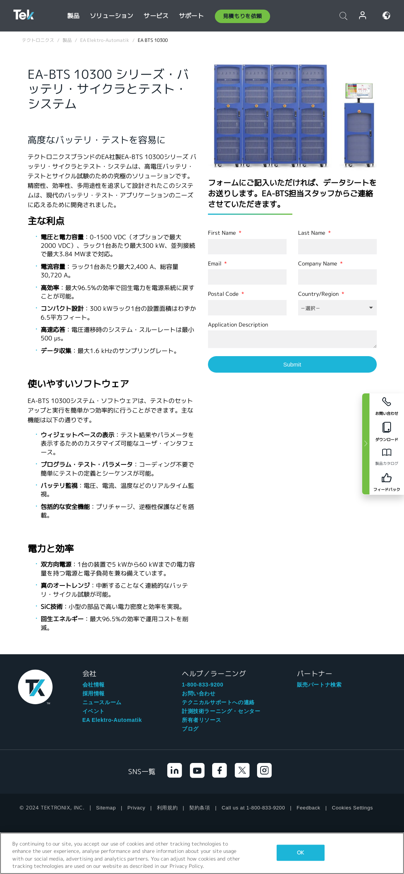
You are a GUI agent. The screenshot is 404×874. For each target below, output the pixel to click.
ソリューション (111, 16)
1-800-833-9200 (202, 685)
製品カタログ (386, 463)
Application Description (238, 324)
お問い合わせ (199, 693)
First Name (222, 233)
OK (300, 852)
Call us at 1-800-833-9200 (253, 808)
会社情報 (93, 685)
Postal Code (224, 294)
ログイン (363, 15)
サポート (191, 16)
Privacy (136, 808)
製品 (73, 16)
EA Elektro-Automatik (112, 720)
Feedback (308, 808)
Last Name (312, 233)
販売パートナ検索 (319, 685)
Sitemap (106, 808)
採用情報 (93, 693)
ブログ (190, 729)
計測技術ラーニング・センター (221, 711)
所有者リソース (201, 720)
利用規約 (167, 808)
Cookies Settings (352, 808)
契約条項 (199, 808)
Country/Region (319, 294)
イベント (93, 711)
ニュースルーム (102, 702)
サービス (155, 16)
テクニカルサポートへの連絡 (218, 702)
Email (215, 263)
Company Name (318, 263)
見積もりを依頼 (242, 16)
